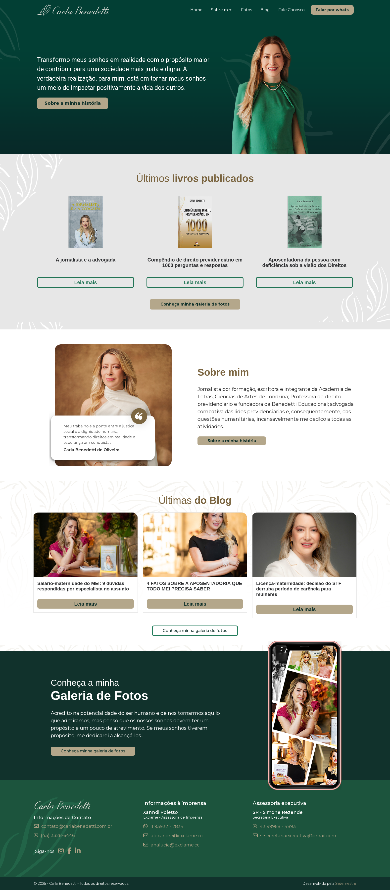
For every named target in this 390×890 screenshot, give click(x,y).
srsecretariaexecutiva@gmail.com (298, 835)
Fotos (246, 9)
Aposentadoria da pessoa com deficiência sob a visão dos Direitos (304, 262)
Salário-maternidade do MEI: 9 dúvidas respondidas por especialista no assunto (83, 586)
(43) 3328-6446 (58, 835)
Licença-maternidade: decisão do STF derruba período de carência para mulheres (298, 589)
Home (196, 9)
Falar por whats (332, 9)
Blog (265, 9)
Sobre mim (222, 9)
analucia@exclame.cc (175, 845)
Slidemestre (345, 883)
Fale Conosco (291, 9)
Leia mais (85, 282)
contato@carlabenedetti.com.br (76, 826)
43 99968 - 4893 (278, 826)
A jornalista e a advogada (85, 259)
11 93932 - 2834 (167, 826)
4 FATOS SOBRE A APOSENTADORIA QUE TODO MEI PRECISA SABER (194, 586)
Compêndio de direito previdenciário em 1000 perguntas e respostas (195, 262)
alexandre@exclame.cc (177, 835)
